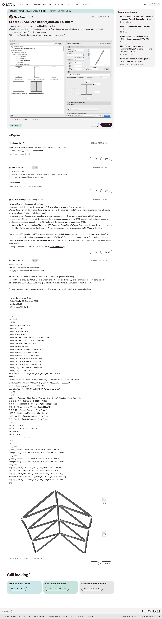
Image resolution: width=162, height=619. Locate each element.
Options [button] (110, 11)
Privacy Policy (55, 617)
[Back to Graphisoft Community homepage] (9, 4)
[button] (92, 125)
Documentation (125, 22)
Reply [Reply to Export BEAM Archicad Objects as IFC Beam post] (107, 125)
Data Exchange (15, 125)
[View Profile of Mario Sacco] (19, 17)
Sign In (155, 4)
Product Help (87, 4)
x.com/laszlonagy (57, 247)
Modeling (123, 32)
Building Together (56, 4)
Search (138, 4)
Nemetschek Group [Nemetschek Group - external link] (152, 617)
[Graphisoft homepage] (151, 611)
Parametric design (126, 42)
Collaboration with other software (132, 64)
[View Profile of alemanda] (16, 143)
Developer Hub (73, 4)
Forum (21, 4)
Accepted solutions (57, 589)
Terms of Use (68, 617)
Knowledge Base (40, 4)
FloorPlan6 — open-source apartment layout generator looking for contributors (136, 49)
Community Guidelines (85, 617)
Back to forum (18, 589)
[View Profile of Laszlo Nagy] (20, 199)
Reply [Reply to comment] (107, 159)
